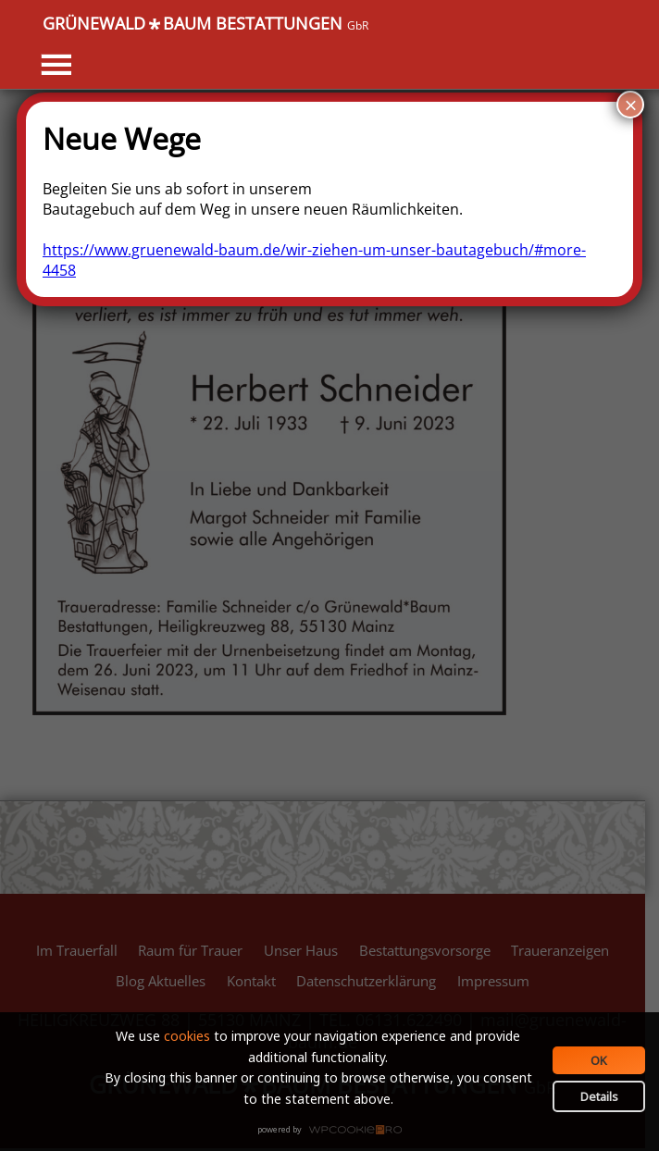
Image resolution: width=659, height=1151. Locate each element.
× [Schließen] (630, 105)
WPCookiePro (334, 1130)
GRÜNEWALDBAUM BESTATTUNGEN (205, 24)
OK (599, 1060)
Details (599, 1096)
